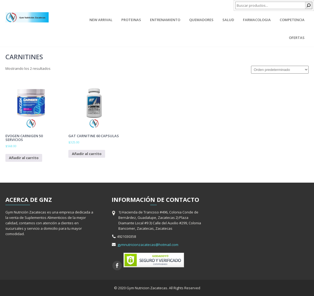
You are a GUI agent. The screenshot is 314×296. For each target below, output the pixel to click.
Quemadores (201, 19)
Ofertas (297, 37)
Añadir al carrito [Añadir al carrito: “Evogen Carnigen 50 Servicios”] (24, 157)
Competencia (292, 19)
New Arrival (100, 19)
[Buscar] (308, 5)
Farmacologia (257, 19)
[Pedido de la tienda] (280, 70)
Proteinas (131, 19)
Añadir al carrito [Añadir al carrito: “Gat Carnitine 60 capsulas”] (87, 153)
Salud (228, 19)
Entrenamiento (165, 19)
